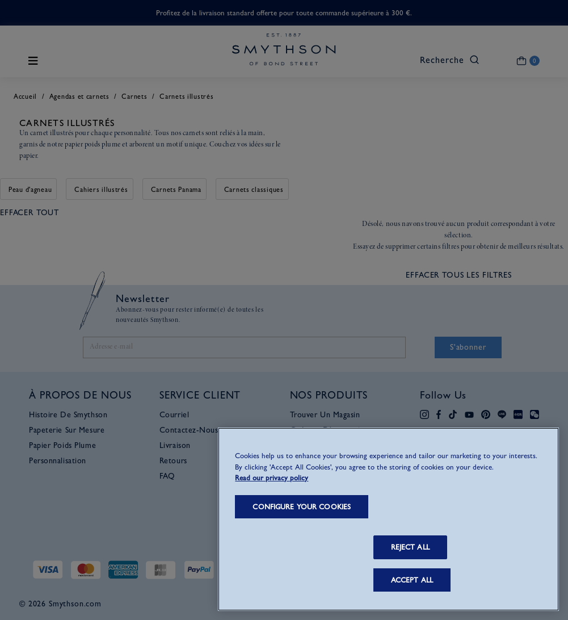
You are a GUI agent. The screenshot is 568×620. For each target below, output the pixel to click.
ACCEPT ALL (412, 580)
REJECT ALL (410, 547)
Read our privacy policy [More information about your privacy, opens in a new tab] (271, 478)
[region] (388, 519)
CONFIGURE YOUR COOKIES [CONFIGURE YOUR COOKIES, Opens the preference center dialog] (302, 506)
